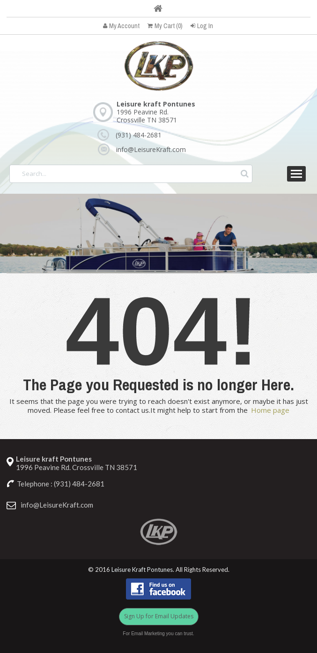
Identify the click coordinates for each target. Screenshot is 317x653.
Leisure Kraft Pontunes (142, 569)
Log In (202, 25)
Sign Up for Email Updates (158, 616)
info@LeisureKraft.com (151, 149)
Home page (270, 410)
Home (158, 8)
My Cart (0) (165, 25)
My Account (121, 25)
